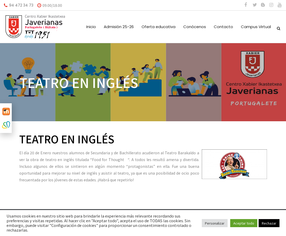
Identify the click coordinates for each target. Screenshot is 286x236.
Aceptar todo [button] (243, 223)
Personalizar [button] (214, 223)
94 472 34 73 (21, 5)
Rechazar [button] (269, 223)
